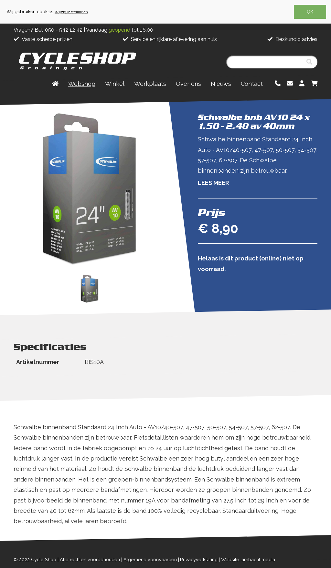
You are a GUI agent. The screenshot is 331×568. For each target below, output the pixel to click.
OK (310, 12)
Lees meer (213, 182)
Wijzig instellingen (71, 12)
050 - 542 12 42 (63, 30)
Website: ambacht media (248, 559)
